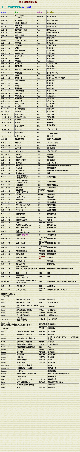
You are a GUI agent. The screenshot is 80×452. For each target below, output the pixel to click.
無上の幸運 (26, 7)
